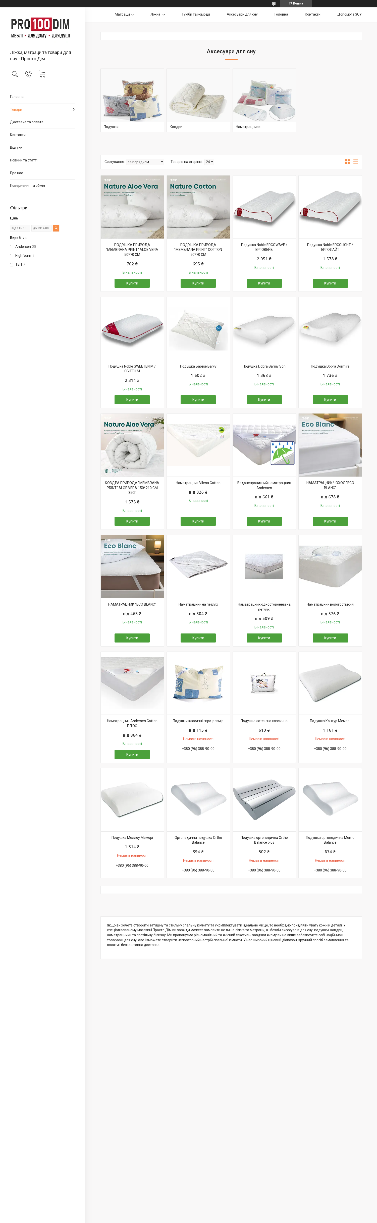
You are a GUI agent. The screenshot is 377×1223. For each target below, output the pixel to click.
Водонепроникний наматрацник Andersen (264, 485)
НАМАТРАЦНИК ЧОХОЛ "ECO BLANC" (330, 485)
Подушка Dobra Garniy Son (264, 366)
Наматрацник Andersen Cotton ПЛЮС (132, 723)
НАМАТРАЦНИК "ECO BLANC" (132, 604)
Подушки (111, 127)
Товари (16, 109)
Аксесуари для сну (242, 14)
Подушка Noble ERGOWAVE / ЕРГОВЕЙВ (264, 247)
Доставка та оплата (26, 122)
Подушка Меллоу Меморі (132, 838)
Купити (132, 283)
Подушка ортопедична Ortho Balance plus (264, 840)
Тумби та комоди (196, 14)
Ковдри (176, 127)
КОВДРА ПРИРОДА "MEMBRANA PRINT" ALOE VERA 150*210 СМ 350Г (132, 488)
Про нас (16, 173)
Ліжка (155, 14)
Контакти (18, 135)
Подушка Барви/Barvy (198, 366)
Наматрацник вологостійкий (330, 604)
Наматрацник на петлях (198, 604)
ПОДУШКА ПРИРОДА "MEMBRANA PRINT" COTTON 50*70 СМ (198, 250)
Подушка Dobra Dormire (330, 366)
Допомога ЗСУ (349, 14)
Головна (17, 97)
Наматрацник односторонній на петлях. (264, 606)
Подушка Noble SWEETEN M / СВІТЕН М (132, 368)
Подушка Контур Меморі (330, 721)
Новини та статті (23, 160)
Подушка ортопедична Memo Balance (330, 840)
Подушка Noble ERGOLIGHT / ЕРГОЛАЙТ (330, 247)
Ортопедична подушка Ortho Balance (198, 840)
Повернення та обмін (27, 186)
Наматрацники (248, 127)
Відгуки (16, 147)
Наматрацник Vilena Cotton (198, 483)
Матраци (122, 14)
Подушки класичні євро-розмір (198, 721)
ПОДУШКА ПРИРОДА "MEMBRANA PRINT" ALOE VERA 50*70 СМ (132, 250)
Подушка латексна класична (264, 721)
